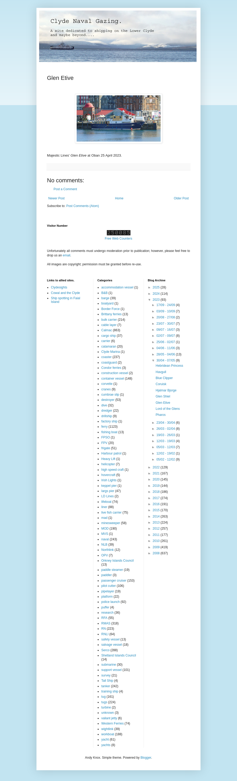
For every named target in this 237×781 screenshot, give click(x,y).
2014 (157, 516)
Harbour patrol (111, 453)
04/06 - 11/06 (166, 348)
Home (119, 198)
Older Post (181, 198)
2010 (157, 541)
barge (105, 298)
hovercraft (108, 475)
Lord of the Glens (168, 409)
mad (104, 518)
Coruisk (161, 384)
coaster (106, 357)
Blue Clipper (164, 378)
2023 (157, 300)
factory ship (109, 421)
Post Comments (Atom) (82, 206)
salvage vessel (111, 644)
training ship (109, 691)
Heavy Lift (108, 459)
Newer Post (56, 198)
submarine (108, 664)
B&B (104, 293)
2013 (157, 522)
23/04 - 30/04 (166, 423)
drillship (106, 416)
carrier (105, 341)
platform (107, 596)
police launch (110, 602)
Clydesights (59, 287)
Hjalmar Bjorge (166, 390)
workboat (107, 734)
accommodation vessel (117, 287)
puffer (105, 607)
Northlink (107, 550)
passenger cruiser (113, 580)
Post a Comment (65, 189)
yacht (105, 739)
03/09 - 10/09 (166, 311)
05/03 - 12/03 (166, 447)
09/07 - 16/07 (166, 330)
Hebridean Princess (169, 366)
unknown (107, 713)
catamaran (108, 346)
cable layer (109, 325)
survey (105, 675)
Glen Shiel (163, 396)
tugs (104, 702)
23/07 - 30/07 (166, 323)
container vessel (112, 378)
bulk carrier (109, 320)
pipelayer (107, 591)
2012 (157, 528)
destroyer (107, 400)
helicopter (108, 464)
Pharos (161, 415)
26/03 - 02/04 (166, 429)
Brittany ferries (111, 314)
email (66, 255)
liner (104, 507)
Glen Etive (163, 403)
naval (105, 539)
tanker (105, 686)
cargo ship (108, 336)
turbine (106, 707)
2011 (157, 535)
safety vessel (110, 639)
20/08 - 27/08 (166, 317)
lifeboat (106, 502)
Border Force (110, 309)
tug (103, 697)
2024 (157, 294)
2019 (157, 486)
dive (104, 405)
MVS (104, 534)
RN (103, 628)
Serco (105, 650)
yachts (105, 745)
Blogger (145, 757)
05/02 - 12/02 (166, 459)
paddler (106, 575)
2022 (157, 467)
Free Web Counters (118, 238)
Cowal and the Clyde (65, 293)
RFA (104, 618)
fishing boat (109, 432)
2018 (157, 492)
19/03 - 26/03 (166, 435)
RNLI (104, 634)
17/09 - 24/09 (166, 305)
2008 (157, 553)
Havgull (161, 372)
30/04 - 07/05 (166, 360)
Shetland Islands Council (118, 655)
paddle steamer (112, 570)
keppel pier (109, 486)
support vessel (111, 670)
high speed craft (112, 470)
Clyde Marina (110, 352)
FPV (104, 443)
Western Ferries (112, 723)
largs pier (107, 491)
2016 (157, 504)
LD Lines (107, 496)
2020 (157, 479)
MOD (105, 528)
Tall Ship (107, 680)
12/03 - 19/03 (166, 441)
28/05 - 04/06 (166, 354)
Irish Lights (109, 480)
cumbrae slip (110, 394)
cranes (106, 389)
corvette (107, 384)
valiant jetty (109, 718)
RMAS (105, 623)
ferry (104, 426)
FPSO (105, 437)
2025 (157, 287)
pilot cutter (108, 586)
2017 (157, 498)
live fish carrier (111, 512)
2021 (157, 473)
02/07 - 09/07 (166, 336)
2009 (157, 547)
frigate (105, 448)
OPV (104, 555)
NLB (104, 544)
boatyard (107, 303)
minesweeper (110, 523)
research (107, 612)
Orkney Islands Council (117, 560)
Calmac (106, 330)
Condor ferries (111, 368)
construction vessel (114, 373)
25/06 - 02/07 (166, 342)
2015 (157, 510)
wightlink (107, 729)
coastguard (109, 362)
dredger (106, 410)
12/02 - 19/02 (166, 453)
